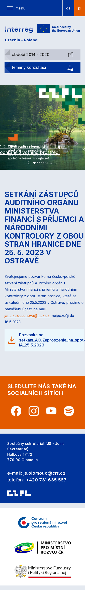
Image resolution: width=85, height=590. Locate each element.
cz (68, 8)
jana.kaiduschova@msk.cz (27, 315)
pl (79, 8)
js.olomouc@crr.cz (45, 473)
